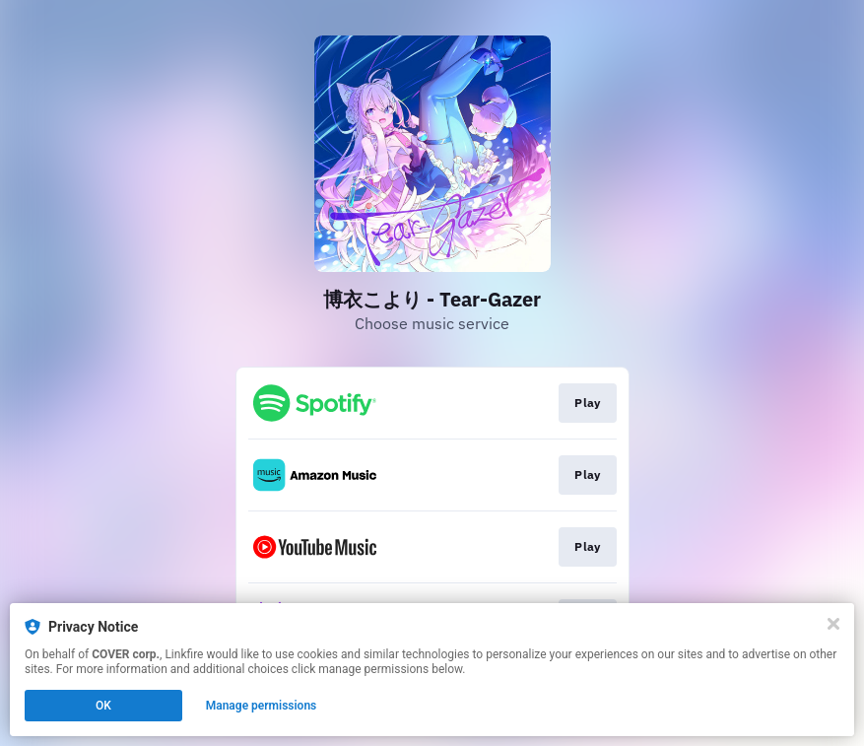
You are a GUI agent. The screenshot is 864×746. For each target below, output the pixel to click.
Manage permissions (261, 705)
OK (103, 705)
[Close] (833, 624)
